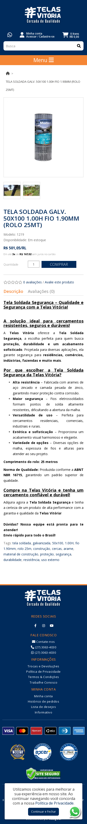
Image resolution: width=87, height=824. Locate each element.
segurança (63, 554)
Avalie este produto (59, 282)
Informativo (43, 712)
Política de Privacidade (43, 671)
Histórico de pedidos (43, 701)
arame (68, 548)
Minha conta (43, 696)
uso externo (50, 560)
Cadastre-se (47, 36)
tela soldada (22, 543)
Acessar (31, 36)
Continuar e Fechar (43, 812)
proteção (47, 554)
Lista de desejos (43, 707)
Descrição (13, 291)
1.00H (69, 543)
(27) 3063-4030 (43, 647)
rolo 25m (24, 548)
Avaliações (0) (41, 291)
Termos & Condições (43, 677)
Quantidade (10, 264)
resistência (31, 560)
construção (41, 548)
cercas (57, 548)
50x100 (57, 543)
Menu (43, 60)
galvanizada (41, 543)
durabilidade (12, 560)
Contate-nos (43, 642)
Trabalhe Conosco (43, 682)
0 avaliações (32, 282)
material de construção (20, 554)
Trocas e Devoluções (43, 666)
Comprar (59, 264)
